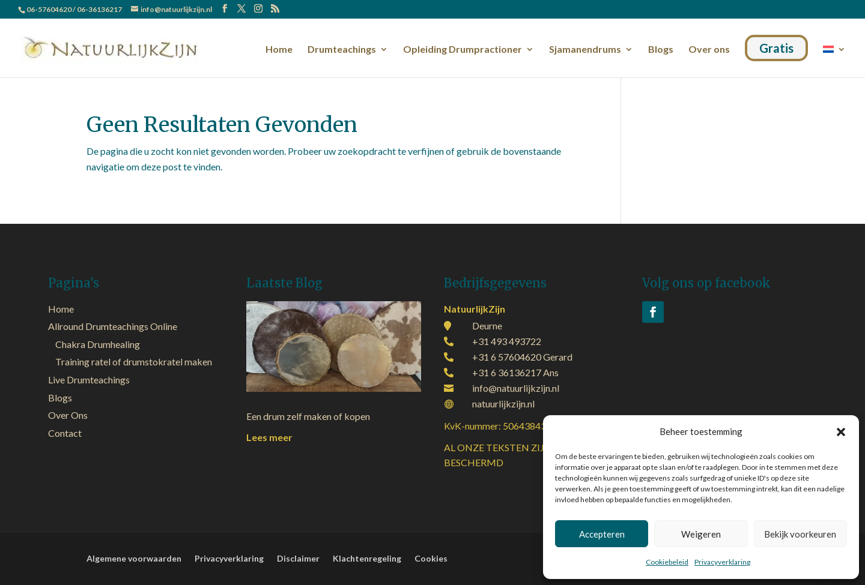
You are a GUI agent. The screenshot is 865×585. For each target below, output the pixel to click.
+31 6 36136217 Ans (515, 372)
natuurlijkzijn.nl (503, 403)
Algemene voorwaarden (133, 558)
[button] (841, 432)
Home (279, 50)
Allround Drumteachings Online (112, 326)
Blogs (660, 50)
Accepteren (602, 534)
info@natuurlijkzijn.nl (515, 388)
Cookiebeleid (667, 561)
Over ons (709, 50)
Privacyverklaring (722, 561)
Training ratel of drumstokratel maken (133, 361)
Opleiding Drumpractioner (462, 50)
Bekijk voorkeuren (800, 534)
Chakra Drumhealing (97, 344)
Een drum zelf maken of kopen (308, 416)
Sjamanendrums (585, 50)
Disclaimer (298, 558)
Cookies (431, 558)
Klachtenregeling (367, 558)
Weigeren (701, 534)
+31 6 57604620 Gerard (522, 356)
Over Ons (68, 415)
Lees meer (269, 437)
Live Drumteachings (89, 379)
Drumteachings (342, 50)
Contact (65, 433)
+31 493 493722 (506, 341)
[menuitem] (834, 59)
